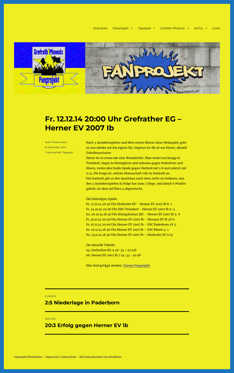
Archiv (198, 28)
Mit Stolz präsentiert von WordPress (100, 357)
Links (216, 28)
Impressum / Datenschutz (61, 357)
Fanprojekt (121, 28)
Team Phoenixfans (56, 142)
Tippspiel (144, 28)
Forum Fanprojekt (137, 265)
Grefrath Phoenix (172, 28)
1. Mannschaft (53, 152)
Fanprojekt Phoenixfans (28, 357)
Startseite (100, 28)
